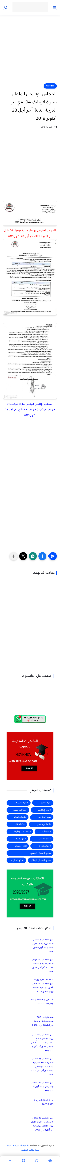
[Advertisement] (30, 51)
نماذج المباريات (17, 860)
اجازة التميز (46, 803)
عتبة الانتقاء (20, 824)
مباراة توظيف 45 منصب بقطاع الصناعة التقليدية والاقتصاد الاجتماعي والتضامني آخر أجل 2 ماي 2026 (42, 1067)
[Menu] (23, 1160)
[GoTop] (10, 1160)
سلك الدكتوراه (20, 817)
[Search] (37, 1160)
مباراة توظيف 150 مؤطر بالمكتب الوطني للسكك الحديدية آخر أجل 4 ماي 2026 (42, 966)
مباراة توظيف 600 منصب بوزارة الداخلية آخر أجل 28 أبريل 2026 (42, 1021)
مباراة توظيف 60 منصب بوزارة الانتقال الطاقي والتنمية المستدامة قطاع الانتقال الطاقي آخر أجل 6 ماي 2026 (42, 1043)
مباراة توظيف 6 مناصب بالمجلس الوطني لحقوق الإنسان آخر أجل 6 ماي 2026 (42, 946)
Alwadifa (50, 86)
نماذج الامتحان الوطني (41, 860)
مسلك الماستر (45, 839)
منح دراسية (21, 839)
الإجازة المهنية (22, 803)
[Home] (50, 1160)
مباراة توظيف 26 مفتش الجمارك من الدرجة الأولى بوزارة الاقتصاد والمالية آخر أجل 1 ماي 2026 (42, 1124)
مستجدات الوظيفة (22, 832)
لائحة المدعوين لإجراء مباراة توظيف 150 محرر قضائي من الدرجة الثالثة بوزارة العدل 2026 (42, 986)
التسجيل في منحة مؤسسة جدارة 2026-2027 (42, 1002)
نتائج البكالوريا (45, 846)
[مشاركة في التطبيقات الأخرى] (14, 556)
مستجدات (46, 832)
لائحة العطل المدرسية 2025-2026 (43, 1102)
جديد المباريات (44, 817)
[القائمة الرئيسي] (54, 7)
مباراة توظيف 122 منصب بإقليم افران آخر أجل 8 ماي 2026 (42, 1087)
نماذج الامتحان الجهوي (40, 853)
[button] (42, 556)
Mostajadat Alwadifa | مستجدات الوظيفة (22, 1148)
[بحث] (5, 7)
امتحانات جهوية (20, 810)
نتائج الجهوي (21, 846)
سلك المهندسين (44, 824)
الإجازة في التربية (44, 810)
